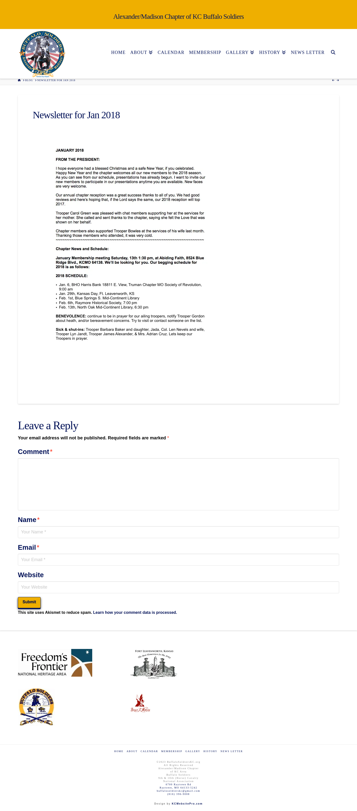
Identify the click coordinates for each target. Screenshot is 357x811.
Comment (35, 451)
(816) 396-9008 (178, 794)
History (210, 751)
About (131, 751)
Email (28, 547)
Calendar (149, 751)
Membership (171, 751)
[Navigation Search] (333, 40)
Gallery (192, 751)
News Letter (232, 751)
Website (31, 575)
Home (118, 751)
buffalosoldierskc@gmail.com (178, 790)
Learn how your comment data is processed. (135, 612)
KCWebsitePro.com (187, 803)
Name (29, 520)
